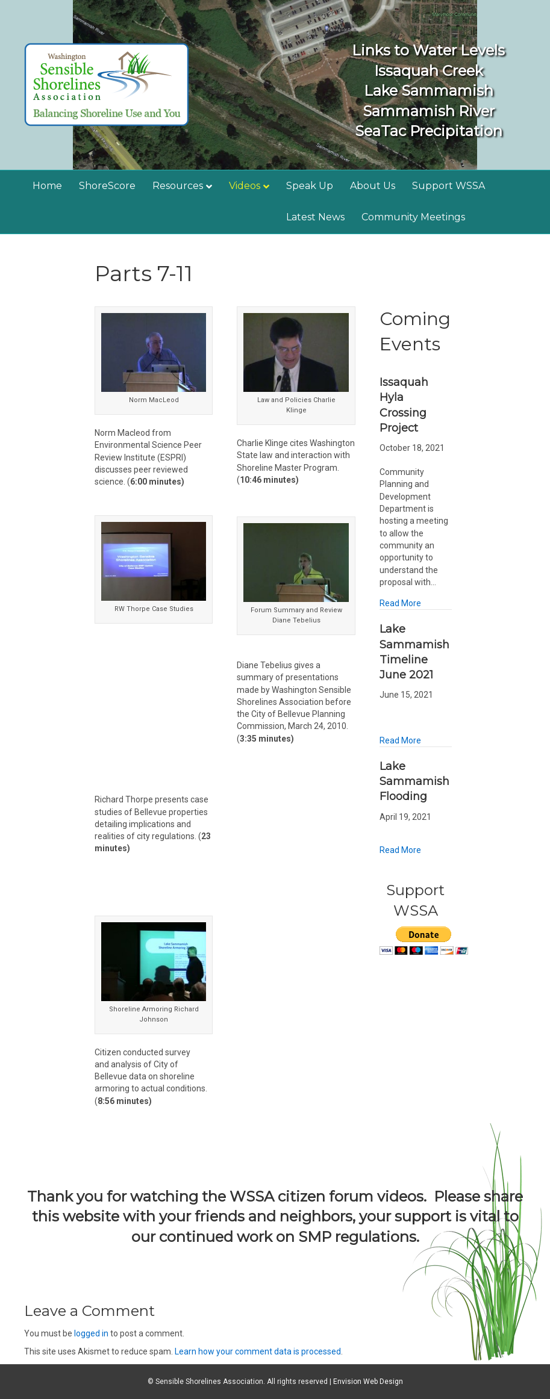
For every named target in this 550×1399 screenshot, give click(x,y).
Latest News (315, 217)
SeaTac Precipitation (428, 131)
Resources (177, 185)
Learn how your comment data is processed (258, 1351)
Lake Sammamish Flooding (414, 781)
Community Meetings (413, 217)
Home (47, 185)
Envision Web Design (368, 1381)
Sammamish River (429, 111)
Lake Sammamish (428, 90)
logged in (91, 1333)
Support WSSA (448, 185)
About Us (372, 185)
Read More (400, 603)
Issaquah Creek (428, 70)
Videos (244, 185)
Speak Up (309, 185)
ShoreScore (107, 185)
